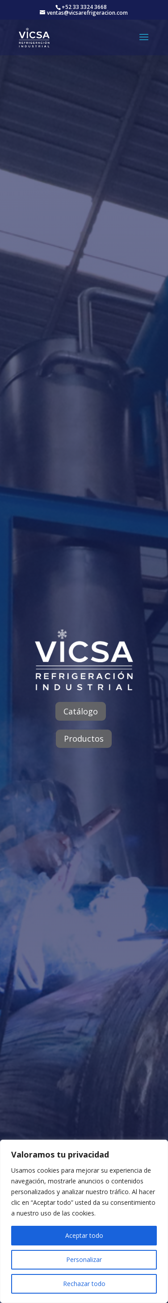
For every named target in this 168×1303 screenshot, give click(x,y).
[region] (84, 1221)
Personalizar (84, 1259)
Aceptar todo (84, 1235)
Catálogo (80, 711)
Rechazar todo (84, 1283)
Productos (84, 738)
